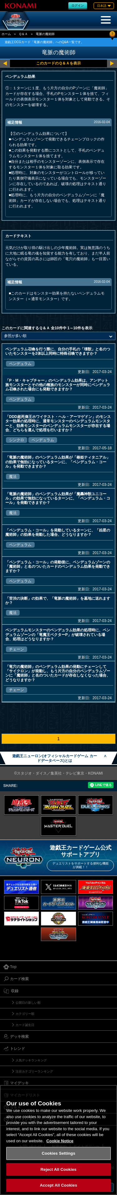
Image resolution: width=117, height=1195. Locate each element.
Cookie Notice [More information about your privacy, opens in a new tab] (60, 1141)
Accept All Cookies (58, 1185)
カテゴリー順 (25, 1013)
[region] (58, 1140)
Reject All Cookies (58, 1169)
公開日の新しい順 (28, 1002)
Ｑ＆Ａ (23, 34)
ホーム (6, 34)
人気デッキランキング (31, 1060)
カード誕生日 (25, 1025)
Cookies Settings (59, 1153)
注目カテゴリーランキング (34, 1071)
